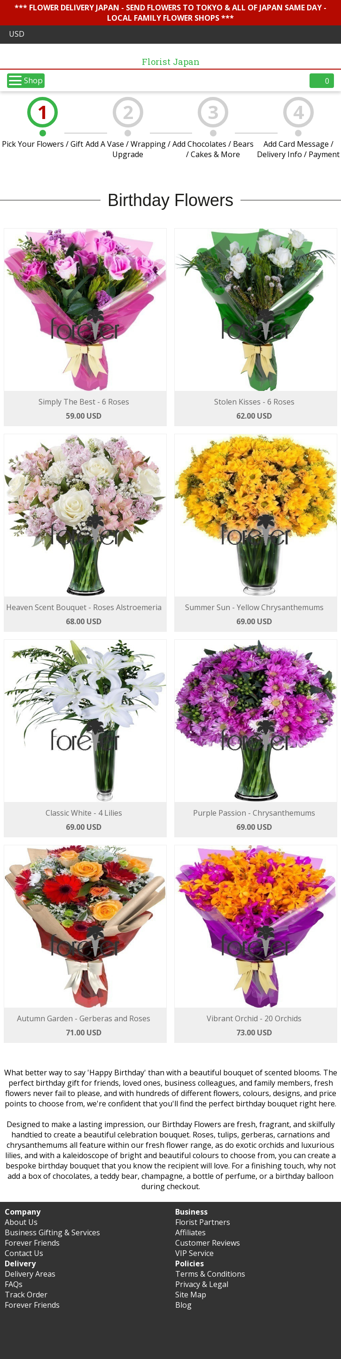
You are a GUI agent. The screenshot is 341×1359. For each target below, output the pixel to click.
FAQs (14, 1284)
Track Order (26, 1294)
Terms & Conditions (210, 1274)
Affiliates (190, 1232)
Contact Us (24, 1253)
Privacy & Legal (201, 1284)
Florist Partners (202, 1222)
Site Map (190, 1294)
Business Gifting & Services (52, 1232)
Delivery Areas (30, 1274)
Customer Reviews (207, 1243)
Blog (183, 1305)
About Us (21, 1222)
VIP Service (194, 1253)
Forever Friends (32, 1243)
